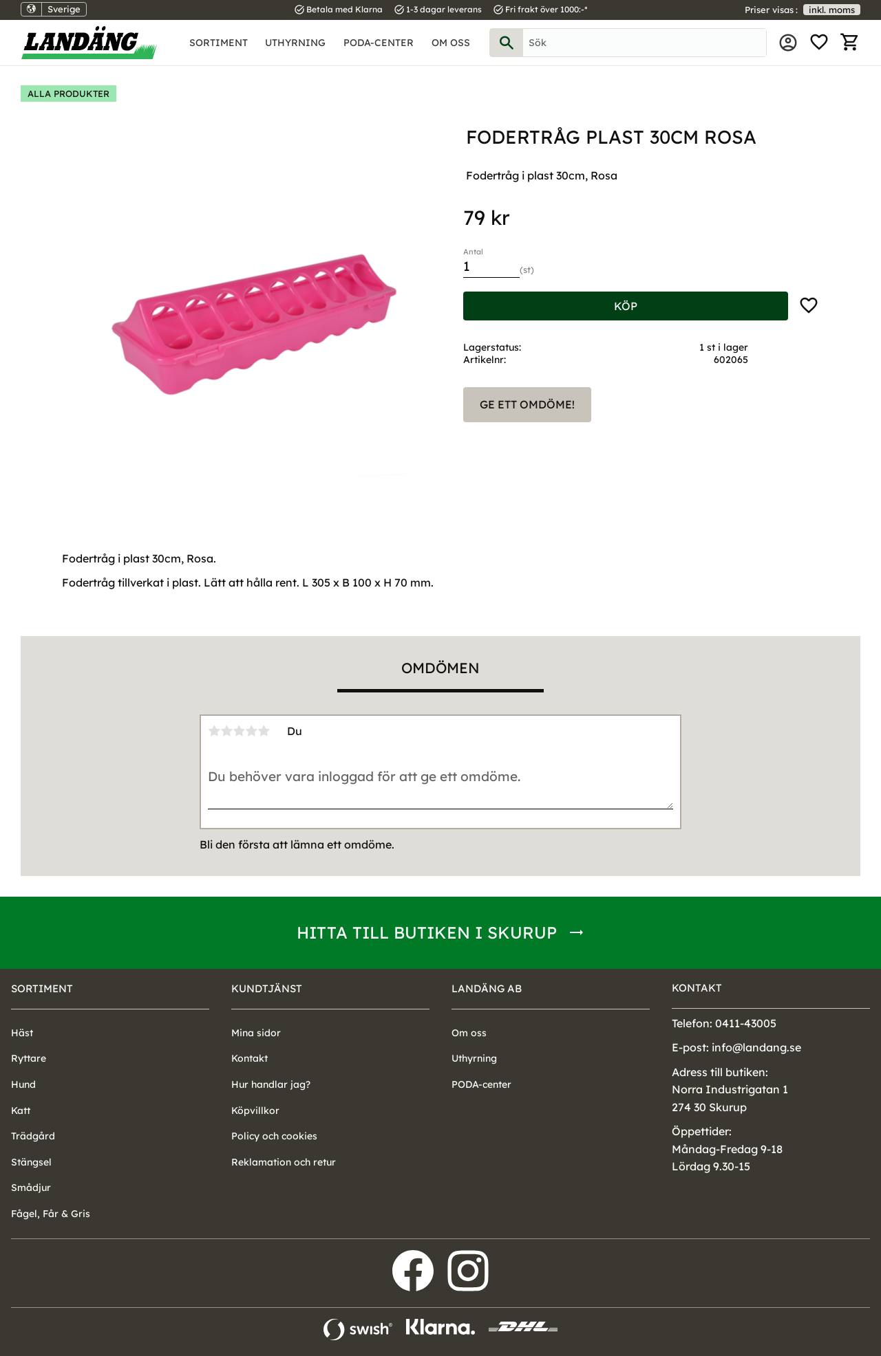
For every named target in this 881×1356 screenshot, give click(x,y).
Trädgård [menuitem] (33, 1136)
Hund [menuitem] (23, 1084)
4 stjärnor (251, 731)
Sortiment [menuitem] (218, 42)
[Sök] (506, 42)
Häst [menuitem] (22, 1033)
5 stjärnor (263, 731)
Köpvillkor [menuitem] (255, 1110)
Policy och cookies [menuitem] (274, 1136)
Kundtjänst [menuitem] (266, 988)
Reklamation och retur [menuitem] (283, 1162)
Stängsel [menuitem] (31, 1162)
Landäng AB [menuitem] (487, 988)
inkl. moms (832, 9)
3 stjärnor (239, 731)
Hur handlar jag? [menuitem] (270, 1084)
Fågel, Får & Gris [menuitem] (50, 1213)
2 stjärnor (226, 731)
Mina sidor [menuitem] (788, 42)
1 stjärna (214, 731)
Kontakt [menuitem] (249, 1058)
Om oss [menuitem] (451, 42)
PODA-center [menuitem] (378, 42)
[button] (819, 43)
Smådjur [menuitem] (31, 1187)
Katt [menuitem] (20, 1110)
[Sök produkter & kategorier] (644, 42)
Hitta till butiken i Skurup (427, 932)
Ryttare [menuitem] (28, 1058)
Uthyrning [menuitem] (295, 42)
